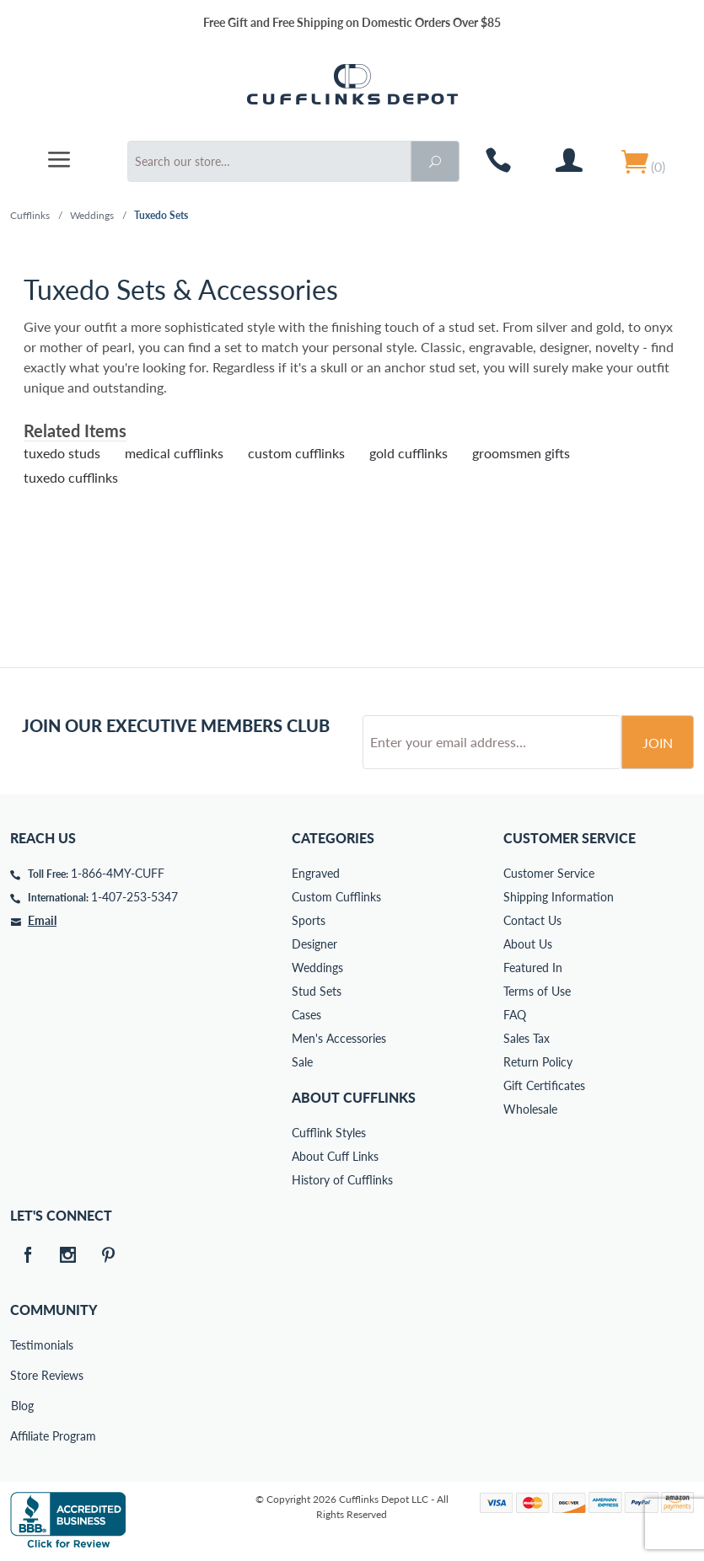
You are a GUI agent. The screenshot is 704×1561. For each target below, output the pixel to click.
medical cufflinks (174, 453)
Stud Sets (316, 991)
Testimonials (22, 1345)
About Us (527, 944)
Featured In (532, 967)
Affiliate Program (22, 1436)
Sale (302, 1062)
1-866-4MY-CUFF (117, 873)
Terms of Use (537, 991)
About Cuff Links (335, 1156)
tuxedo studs (62, 453)
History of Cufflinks (342, 1180)
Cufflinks (30, 215)
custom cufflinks (296, 453)
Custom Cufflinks (336, 897)
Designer (314, 944)
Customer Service (548, 873)
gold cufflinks (408, 453)
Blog (22, 1405)
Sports (308, 920)
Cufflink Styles (329, 1132)
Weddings (92, 215)
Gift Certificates (544, 1085)
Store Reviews (22, 1375)
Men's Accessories (339, 1038)
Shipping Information (558, 897)
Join (657, 743)
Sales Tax (526, 1038)
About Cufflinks (354, 1097)
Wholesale (530, 1109)
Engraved (316, 873)
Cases (306, 1015)
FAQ (514, 1015)
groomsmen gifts (521, 453)
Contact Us (532, 920)
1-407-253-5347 (134, 897)
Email (42, 920)
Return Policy (537, 1062)
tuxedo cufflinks (71, 477)
